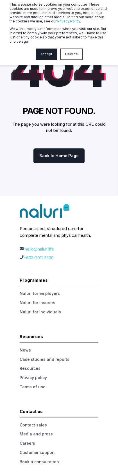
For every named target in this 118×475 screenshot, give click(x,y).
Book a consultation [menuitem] (39, 461)
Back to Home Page (59, 155)
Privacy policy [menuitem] (33, 377)
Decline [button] (71, 54)
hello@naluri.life (39, 249)
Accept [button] (46, 54)
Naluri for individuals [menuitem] (40, 311)
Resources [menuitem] (30, 368)
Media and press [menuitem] (36, 434)
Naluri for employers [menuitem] (40, 293)
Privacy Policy (68, 21)
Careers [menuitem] (27, 443)
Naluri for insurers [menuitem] (37, 302)
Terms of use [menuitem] (33, 386)
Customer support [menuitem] (37, 452)
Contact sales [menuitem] (33, 425)
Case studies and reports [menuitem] (44, 359)
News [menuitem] (25, 350)
